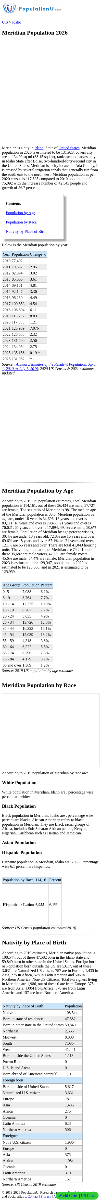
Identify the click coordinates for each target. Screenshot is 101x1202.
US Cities (88, 1195)
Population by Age (20, 213)
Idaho (16, 22)
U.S (5, 22)
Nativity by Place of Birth (26, 231)
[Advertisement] (50, 91)
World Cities (68, 1195)
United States (69, 148)
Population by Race (21, 222)
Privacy (46, 1196)
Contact (33, 1196)
